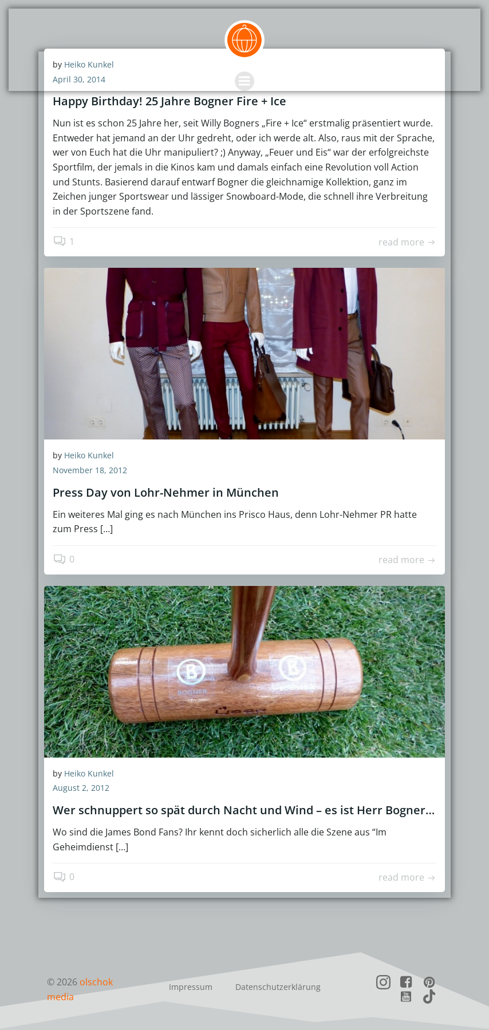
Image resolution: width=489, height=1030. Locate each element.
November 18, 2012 (90, 470)
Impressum (190, 986)
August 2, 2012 (81, 787)
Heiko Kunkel (89, 455)
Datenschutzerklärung (278, 986)
